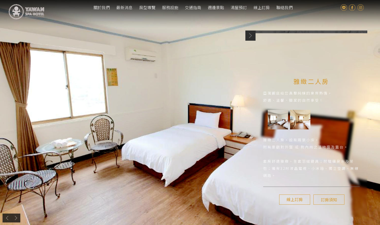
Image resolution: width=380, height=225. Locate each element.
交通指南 (193, 7)
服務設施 (170, 7)
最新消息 (124, 7)
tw (369, 7)
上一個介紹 (34, 218)
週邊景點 (216, 7)
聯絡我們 (284, 7)
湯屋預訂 (239, 7)
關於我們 (101, 7)
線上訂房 (262, 7)
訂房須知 (328, 200)
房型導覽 (147, 7)
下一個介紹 (60, 218)
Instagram (360, 7)
